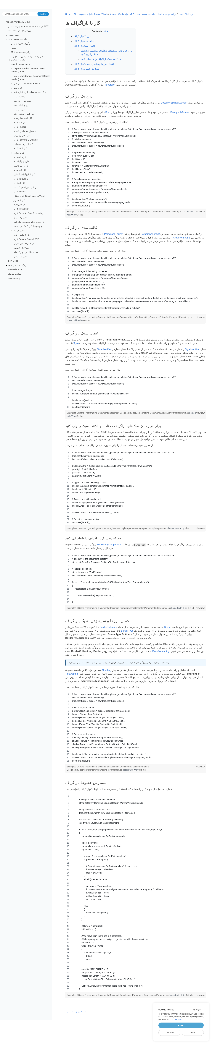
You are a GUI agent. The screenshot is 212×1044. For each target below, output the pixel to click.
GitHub (86, 218)
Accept (181, 1025)
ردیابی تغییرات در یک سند (25, 187)
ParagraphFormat (179, 115)
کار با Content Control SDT (26, 239)
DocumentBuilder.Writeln (173, 106)
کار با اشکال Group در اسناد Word (29, 196)
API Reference (15, 269)
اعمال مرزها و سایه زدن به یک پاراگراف (93, 67)
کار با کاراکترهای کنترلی (24, 243)
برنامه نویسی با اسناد (20, 64)
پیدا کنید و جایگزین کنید (24, 114)
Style (88, 346)
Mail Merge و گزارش (21, 52)
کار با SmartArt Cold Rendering (28, 213)
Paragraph (121, 88)
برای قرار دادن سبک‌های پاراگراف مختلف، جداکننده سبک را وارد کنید (101, 56)
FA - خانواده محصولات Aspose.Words (90, 14)
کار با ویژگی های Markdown (26, 252)
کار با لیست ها (20, 157)
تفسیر (13, 48)
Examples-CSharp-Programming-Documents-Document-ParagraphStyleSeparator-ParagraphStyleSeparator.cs (118, 621)
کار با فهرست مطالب (23, 144)
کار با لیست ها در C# (74, 1035)
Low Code (13, 261)
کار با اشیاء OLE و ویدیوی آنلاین (28, 226)
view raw (190, 215)
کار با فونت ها (20, 170)
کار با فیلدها (19, 230)
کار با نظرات (19, 183)
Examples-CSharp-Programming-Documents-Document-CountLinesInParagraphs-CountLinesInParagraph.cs (117, 1015)
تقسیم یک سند (20, 109)
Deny (193, 1032)
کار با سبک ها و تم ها (23, 118)
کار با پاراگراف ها (21, 161)
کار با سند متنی (20, 256)
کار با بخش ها (20, 122)
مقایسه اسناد (19, 96)
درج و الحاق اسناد (21, 105)
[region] (130, 171)
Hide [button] (103, 34)
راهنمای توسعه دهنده (17, 39)
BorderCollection (108, 644)
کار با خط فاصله (21, 166)
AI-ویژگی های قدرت (17, 265)
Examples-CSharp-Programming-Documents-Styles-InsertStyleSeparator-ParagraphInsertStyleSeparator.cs (117, 539)
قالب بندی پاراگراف (83, 44)
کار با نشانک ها (20, 148)
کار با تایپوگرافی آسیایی (24, 174)
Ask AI (43, 14)
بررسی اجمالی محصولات (19, 30)
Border (167, 644)
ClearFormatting (73, 244)
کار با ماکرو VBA (21, 248)
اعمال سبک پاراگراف (83, 49)
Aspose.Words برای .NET (18, 22)
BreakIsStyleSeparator (108, 558)
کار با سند (18, 88)
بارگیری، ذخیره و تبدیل (21, 43)
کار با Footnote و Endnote (26, 140)
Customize (169, 1032)
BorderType (133, 647)
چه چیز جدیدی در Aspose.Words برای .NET (28, 26)
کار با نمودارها (20, 204)
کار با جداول (19, 153)
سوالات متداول (15, 274)
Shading (106, 687)
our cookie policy (175, 1019)
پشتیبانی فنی (14, 278)
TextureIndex (72, 690)
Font (107, 115)
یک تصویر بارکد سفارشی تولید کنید (29, 222)
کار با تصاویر (19, 200)
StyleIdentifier (103, 356)
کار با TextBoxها (21, 178)
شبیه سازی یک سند (22, 101)
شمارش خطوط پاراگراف (86, 72)
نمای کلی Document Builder (27, 83)
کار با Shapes (20, 191)
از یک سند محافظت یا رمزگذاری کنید (30, 92)
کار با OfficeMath (21, 209)
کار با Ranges (20, 127)
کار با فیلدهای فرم (22, 235)
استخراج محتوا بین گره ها (25, 131)
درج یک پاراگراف (81, 39)
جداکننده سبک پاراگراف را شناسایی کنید (100, 62)
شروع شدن (13, 35)
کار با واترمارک (20, 217)
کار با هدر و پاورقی (22, 135)
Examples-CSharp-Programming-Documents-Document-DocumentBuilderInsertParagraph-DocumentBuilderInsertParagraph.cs (125, 215)
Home (67, 14)
